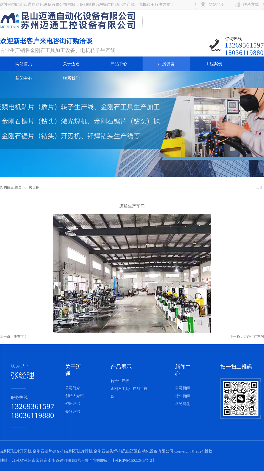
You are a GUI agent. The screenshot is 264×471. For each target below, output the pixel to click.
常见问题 (182, 404)
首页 (18, 187)
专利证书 (72, 412)
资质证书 (72, 404)
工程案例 (213, 64)
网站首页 (23, 64)
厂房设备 (166, 64)
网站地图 (216, 4)
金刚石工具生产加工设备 (129, 393)
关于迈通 (71, 64)
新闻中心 (23, 78)
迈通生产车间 (253, 336)
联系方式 (251, 4)
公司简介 (72, 388)
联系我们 (71, 78)
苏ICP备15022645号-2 (133, 460)
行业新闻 (182, 396)
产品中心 (118, 64)
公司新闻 (182, 388)
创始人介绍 (74, 396)
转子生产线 (120, 381)
